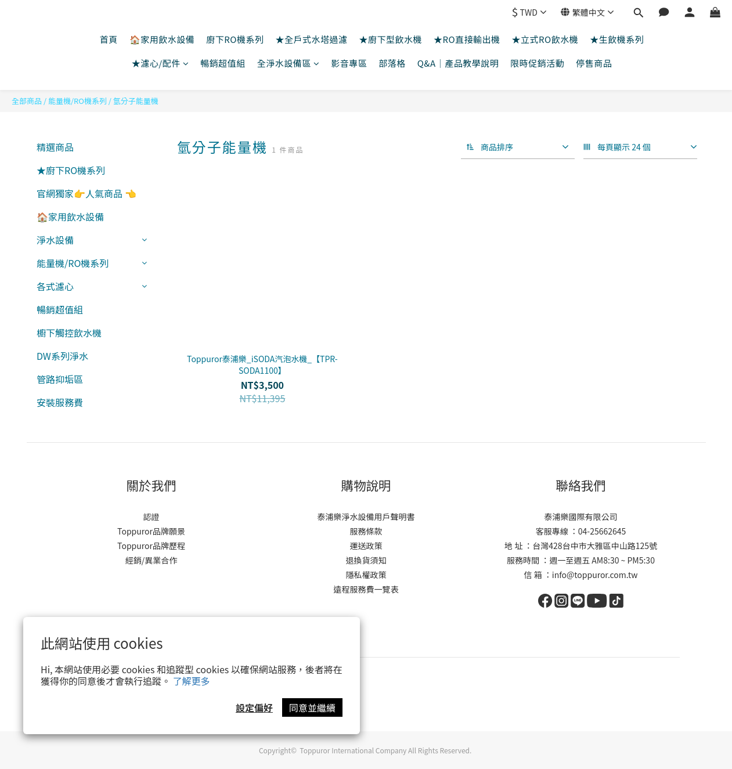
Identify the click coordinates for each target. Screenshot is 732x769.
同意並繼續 (312, 707)
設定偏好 (254, 707)
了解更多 (191, 681)
